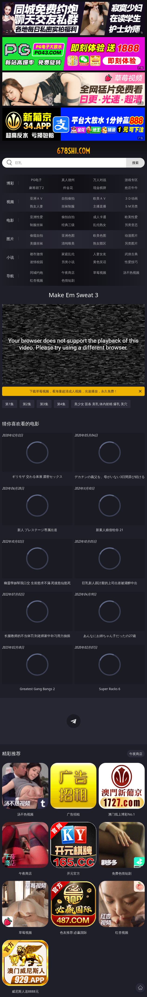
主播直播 (99, 206)
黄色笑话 (99, 262)
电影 (10, 220)
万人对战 (99, 180)
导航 (10, 275)
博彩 (10, 183)
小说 (10, 257)
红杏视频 (36, 280)
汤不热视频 (131, 272)
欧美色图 (99, 235)
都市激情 (36, 254)
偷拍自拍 (68, 217)
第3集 (44, 404)
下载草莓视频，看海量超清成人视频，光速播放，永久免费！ (85, 391)
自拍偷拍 (68, 198)
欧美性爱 (131, 217)
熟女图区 (99, 243)
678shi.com (73, 151)
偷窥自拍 (36, 235)
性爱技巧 (131, 262)
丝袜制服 (68, 206)
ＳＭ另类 (131, 206)
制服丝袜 (36, 225)
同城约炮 (36, 272)
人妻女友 (99, 254)
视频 (10, 201)
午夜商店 (68, 272)
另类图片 (131, 243)
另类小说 (68, 262)
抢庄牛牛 (131, 187)
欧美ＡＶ (99, 198)
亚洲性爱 (36, 217)
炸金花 (68, 187)
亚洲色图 (68, 235)
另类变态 (131, 225)
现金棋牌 (99, 187)
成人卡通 (99, 217)
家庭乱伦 (68, 254)
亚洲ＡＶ (36, 198)
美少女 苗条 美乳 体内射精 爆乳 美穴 (100, 404)
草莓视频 (99, 272)
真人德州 (68, 180)
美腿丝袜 (36, 243)
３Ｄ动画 (131, 198)
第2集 (27, 404)
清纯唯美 (68, 243)
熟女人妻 (36, 206)
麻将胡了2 (36, 187)
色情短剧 (68, 280)
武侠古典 (131, 254)
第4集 (61, 404)
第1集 (9, 404)
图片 (10, 238)
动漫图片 (131, 235)
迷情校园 (36, 262)
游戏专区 (131, 180)
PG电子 (36, 180)
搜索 (135, 162)
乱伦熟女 (99, 225)
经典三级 (68, 225)
